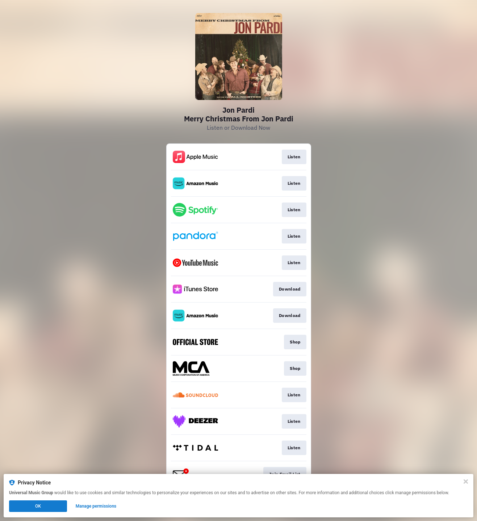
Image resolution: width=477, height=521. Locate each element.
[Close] (466, 481)
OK (38, 506)
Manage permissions (96, 506)
